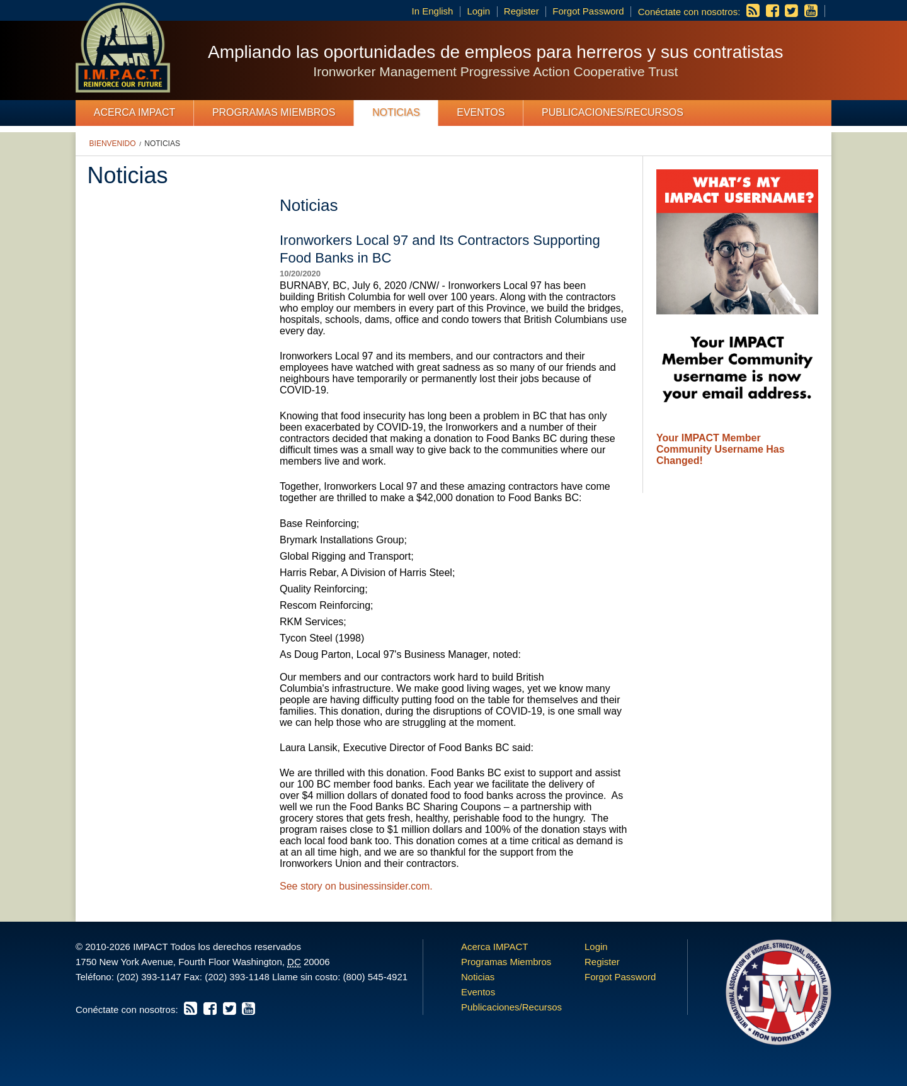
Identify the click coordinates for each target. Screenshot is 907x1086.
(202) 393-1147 (149, 976)
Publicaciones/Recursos (612, 112)
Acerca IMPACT (135, 112)
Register (521, 11)
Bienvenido (112, 143)
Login (478, 11)
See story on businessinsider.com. (356, 886)
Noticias (396, 112)
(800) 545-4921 (375, 976)
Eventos (481, 112)
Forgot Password (588, 11)
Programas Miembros (274, 112)
